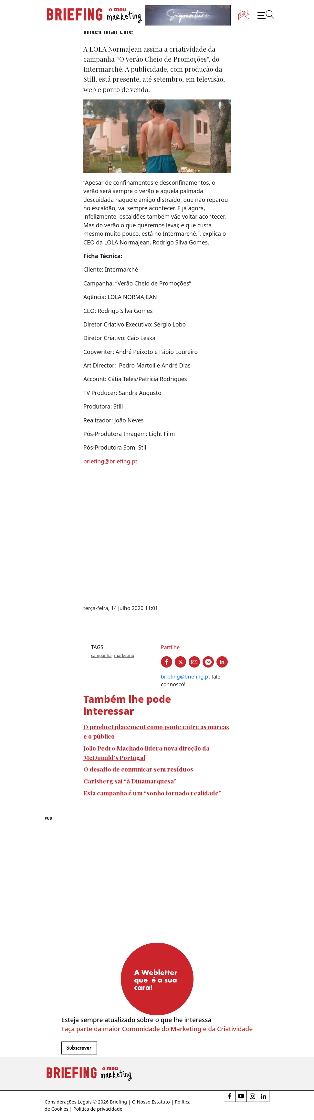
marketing (124, 655)
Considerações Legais (68, 1102)
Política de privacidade (97, 1109)
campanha (101, 655)
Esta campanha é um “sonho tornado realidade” (152, 793)
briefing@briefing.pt (110, 461)
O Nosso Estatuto (151, 1102)
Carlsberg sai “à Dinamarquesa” (129, 781)
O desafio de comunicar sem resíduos (138, 769)
